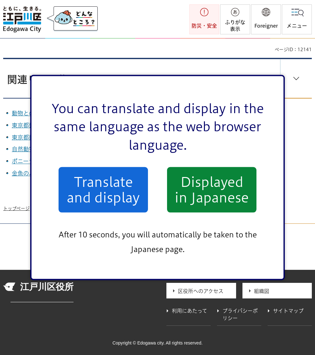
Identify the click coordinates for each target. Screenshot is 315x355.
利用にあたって (189, 310)
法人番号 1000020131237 (42, 299)
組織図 (261, 291)
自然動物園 (29, 149)
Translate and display (103, 189)
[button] (266, 19)
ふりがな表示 (235, 25)
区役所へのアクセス (200, 291)
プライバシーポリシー (240, 314)
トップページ (16, 208)
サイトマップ (288, 310)
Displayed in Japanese (212, 189)
